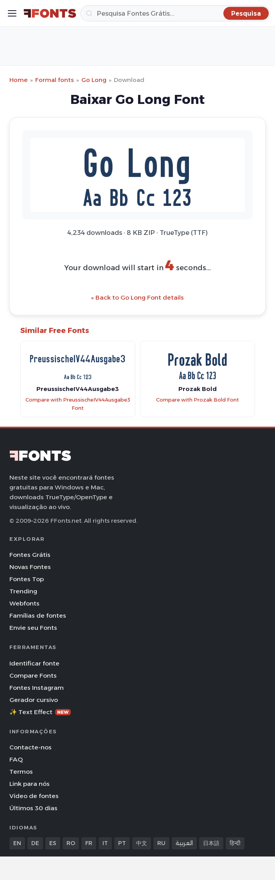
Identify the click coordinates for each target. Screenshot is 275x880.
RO (71, 843)
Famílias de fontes (37, 615)
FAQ (16, 759)
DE (35, 843)
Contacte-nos (30, 747)
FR (88, 843)
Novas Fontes (30, 567)
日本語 (211, 843)
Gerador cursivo (33, 700)
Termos (21, 771)
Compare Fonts (33, 675)
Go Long (93, 80)
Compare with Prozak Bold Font (197, 400)
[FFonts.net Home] (49, 13)
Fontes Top (26, 579)
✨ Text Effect (40, 712)
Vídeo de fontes (34, 796)
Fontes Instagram (36, 687)
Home (18, 80)
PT (122, 843)
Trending (23, 591)
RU (161, 843)
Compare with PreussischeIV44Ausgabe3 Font (77, 404)
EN (17, 843)
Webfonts (24, 603)
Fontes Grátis (29, 554)
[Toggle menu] (12, 13)
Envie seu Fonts (33, 627)
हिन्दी (235, 843)
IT (105, 843)
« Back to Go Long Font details (137, 297)
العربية (184, 843)
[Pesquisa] (175, 13)
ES (52, 843)
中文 (141, 843)
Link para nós (29, 783)
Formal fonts (54, 80)
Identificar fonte (34, 663)
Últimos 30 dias (33, 808)
